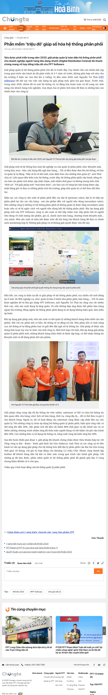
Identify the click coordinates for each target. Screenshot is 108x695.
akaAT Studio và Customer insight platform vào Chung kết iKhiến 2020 (39, 552)
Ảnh (79, 675)
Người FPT (29, 28)
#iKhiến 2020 (18, 586)
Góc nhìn (58, 679)
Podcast (81, 679)
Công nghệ (20, 28)
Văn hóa (37, 28)
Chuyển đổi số (22, 38)
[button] (104, 625)
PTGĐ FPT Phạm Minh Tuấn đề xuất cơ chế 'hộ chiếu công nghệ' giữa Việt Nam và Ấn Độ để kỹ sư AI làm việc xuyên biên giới (79, 644)
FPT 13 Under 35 (64, 28)
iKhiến (69, 671)
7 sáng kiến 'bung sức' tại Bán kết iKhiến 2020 (27, 543)
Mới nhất (38, 563)
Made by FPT (49, 675)
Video (80, 671)
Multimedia (54, 28)
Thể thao (44, 28)
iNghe (82, 28)
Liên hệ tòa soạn (10, 659)
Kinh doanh (11, 28)
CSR (88, 28)
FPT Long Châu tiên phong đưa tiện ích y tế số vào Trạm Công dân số (28, 642)
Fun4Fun (70, 675)
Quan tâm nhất (24, 563)
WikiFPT (81, 683)
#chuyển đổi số (54, 586)
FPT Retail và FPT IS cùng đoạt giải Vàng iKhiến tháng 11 (32, 547)
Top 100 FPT (96, 678)
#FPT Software (36, 586)
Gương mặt (59, 671)
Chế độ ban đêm (98, 28)
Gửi (98, 571)
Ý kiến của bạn (54, 571)
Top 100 (74, 28)
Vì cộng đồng (72, 679)
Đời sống (58, 675)
